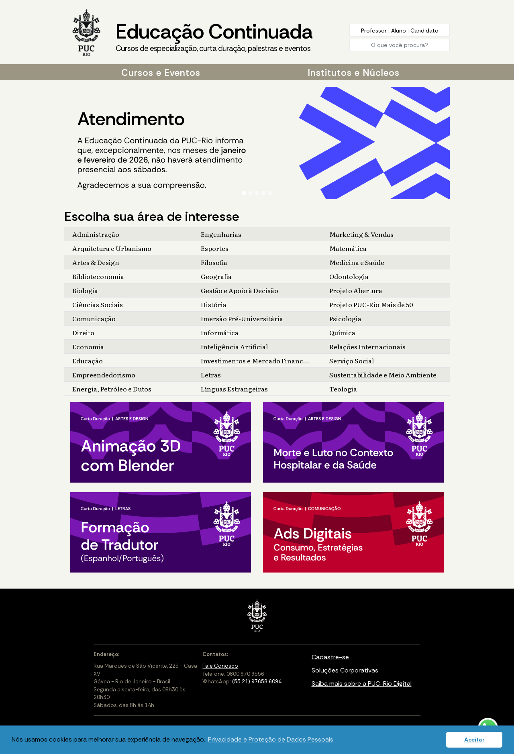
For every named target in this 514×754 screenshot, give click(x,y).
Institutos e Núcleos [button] (354, 73)
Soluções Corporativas (345, 670)
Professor (374, 30)
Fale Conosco (220, 665)
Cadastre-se (330, 657)
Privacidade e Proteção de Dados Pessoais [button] (270, 739)
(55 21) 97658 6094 (256, 681)
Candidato (424, 30)
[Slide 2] (251, 193)
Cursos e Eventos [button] (160, 73)
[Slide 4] (263, 193)
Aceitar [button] (474, 739)
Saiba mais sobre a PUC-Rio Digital (362, 683)
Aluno (399, 30)
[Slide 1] (244, 193)
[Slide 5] (270, 193)
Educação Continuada (214, 36)
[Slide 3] (257, 193)
